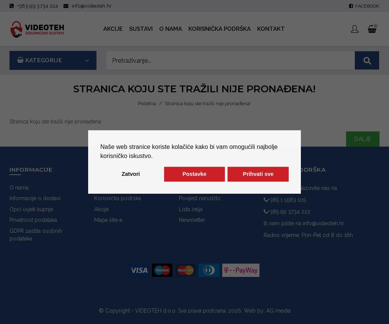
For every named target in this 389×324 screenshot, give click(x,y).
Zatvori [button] (131, 174)
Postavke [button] (194, 174)
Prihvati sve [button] (258, 174)
